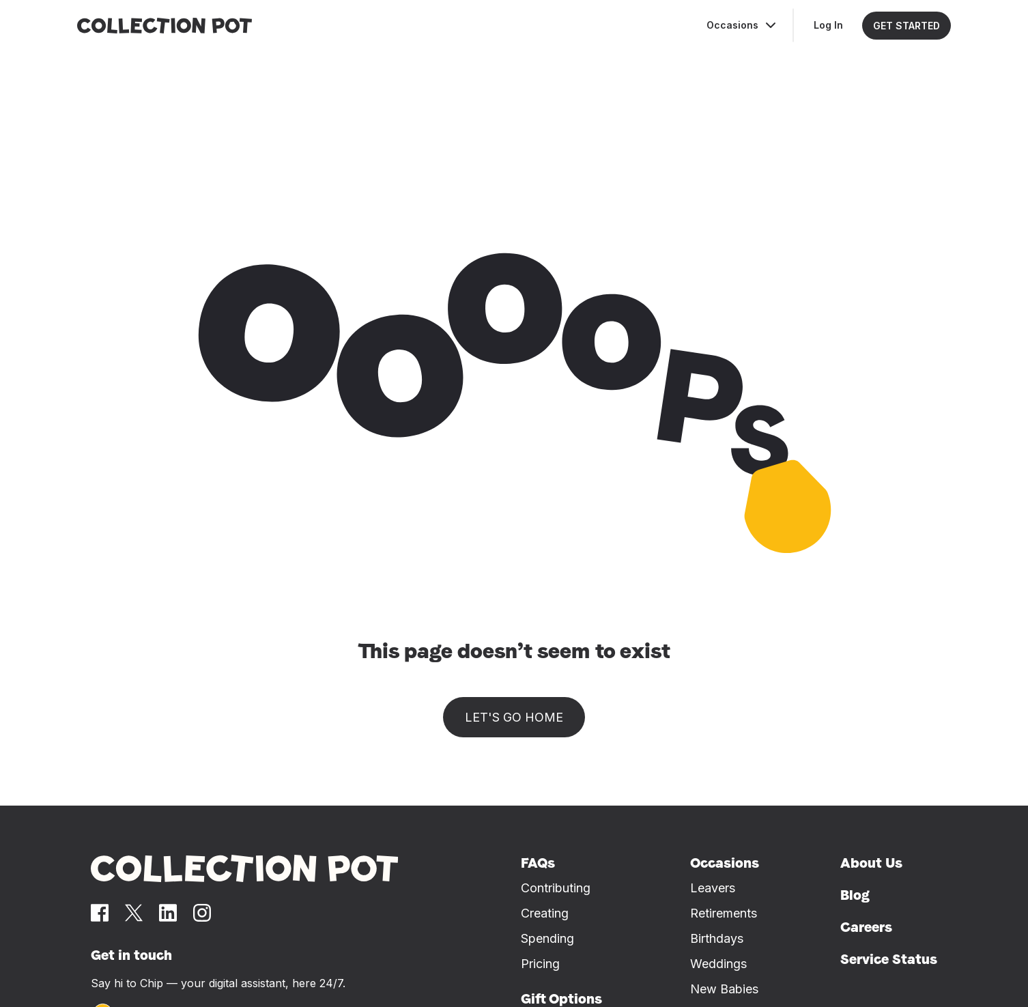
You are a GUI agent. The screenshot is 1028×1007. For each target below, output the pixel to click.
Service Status (888, 959)
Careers (866, 927)
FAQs (538, 863)
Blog (855, 895)
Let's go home (514, 717)
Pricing (540, 963)
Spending (547, 938)
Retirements (723, 913)
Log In (828, 25)
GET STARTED (906, 25)
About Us (871, 863)
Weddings (718, 963)
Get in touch (131, 955)
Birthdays (716, 938)
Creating (545, 913)
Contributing (555, 888)
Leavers (712, 888)
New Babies (724, 989)
